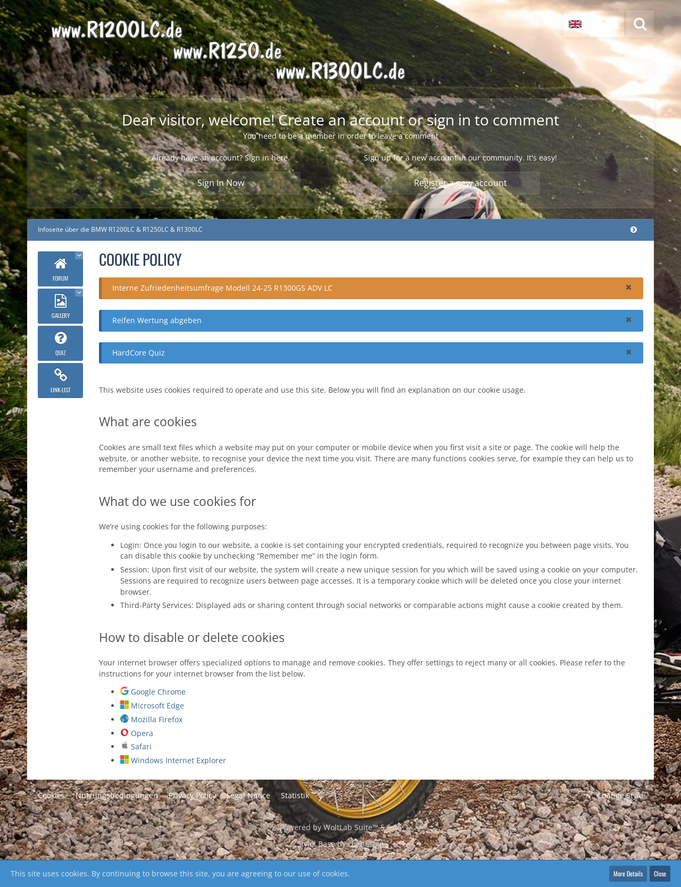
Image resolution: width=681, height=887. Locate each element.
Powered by (341, 827)
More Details (628, 873)
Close (660, 873)
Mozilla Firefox (156, 719)
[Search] (640, 24)
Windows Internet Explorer (178, 760)
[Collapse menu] (633, 229)
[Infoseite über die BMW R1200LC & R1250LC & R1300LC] (259, 49)
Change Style (620, 795)
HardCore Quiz (138, 353)
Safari (141, 746)
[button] (593, 24)
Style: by (340, 844)
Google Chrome (158, 692)
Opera (142, 733)
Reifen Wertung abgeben (157, 320)
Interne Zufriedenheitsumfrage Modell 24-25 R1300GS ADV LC (222, 288)
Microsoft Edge (157, 705)
